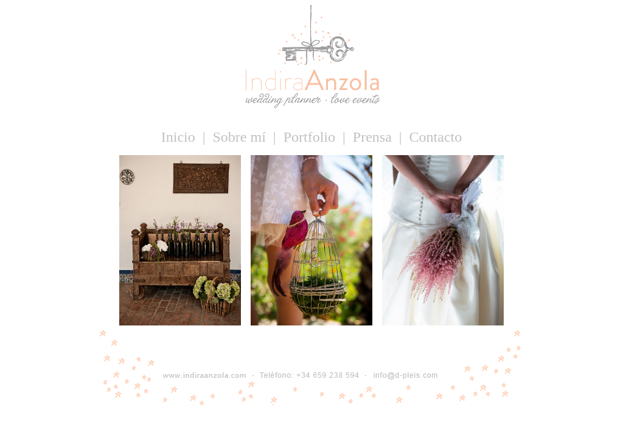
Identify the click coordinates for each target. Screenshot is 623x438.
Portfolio (311, 137)
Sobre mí (241, 137)
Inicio (180, 137)
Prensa (374, 137)
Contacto (435, 137)
